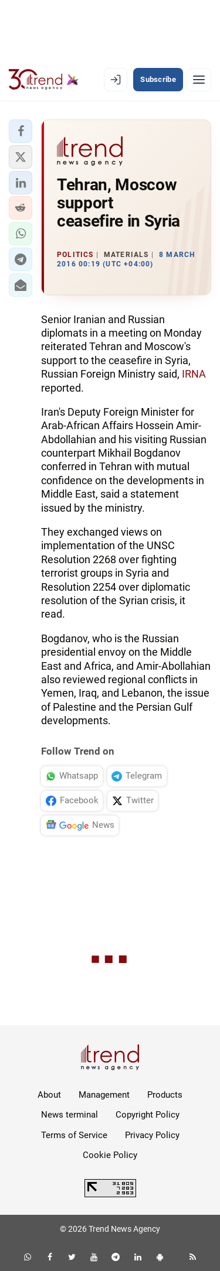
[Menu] (199, 79)
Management (104, 1095)
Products (164, 1095)
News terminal (69, 1114)
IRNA (194, 374)
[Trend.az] (44, 79)
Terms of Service (74, 1135)
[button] (20, 131)
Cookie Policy (110, 1155)
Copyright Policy (148, 1114)
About (49, 1095)
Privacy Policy (152, 1135)
